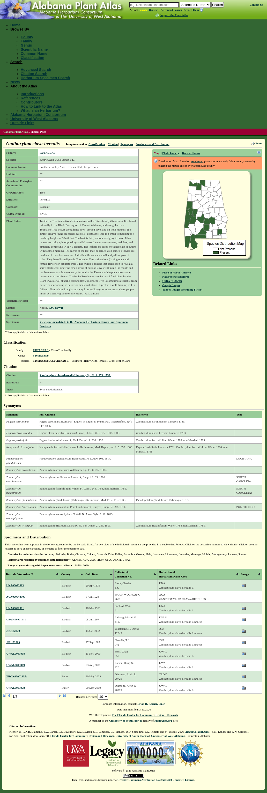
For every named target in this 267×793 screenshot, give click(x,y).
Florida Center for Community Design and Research (82, 735)
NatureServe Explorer (175, 276)
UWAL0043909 (15, 664)
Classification (32, 58)
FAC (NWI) (56, 307)
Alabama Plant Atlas (15, 131)
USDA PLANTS (172, 281)
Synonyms (126, 144)
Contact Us (256, 4)
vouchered (197, 161)
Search (143, 9)
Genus (26, 45)
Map (156, 152)
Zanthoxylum (41, 355)
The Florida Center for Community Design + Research (145, 714)
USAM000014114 (16, 619)
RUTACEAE (47, 152)
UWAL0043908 (15, 653)
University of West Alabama (34, 119)
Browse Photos (191, 152)
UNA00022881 (15, 608)
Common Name (34, 53)
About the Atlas (23, 86)
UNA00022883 (15, 585)
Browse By (19, 29)
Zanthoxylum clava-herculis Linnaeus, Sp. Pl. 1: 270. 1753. (75, 375)
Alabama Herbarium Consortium (38, 115)
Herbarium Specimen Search (45, 78)
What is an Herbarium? (40, 110)
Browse (153, 9)
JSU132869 (13, 642)
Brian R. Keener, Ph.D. (151, 703)
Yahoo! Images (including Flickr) (182, 289)
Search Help (191, 9)
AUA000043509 (15, 596)
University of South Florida (126, 720)
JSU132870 (13, 630)
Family (26, 41)
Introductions (32, 94)
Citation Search (34, 74)
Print (258, 143)
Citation (113, 144)
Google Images (171, 285)
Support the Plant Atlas (174, 15)
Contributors (32, 102)
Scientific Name (34, 49)
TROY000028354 (16, 676)
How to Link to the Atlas (41, 106)
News (15, 82)
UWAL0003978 (15, 687)
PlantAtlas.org (163, 720)
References (30, 98)
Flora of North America (176, 272)
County (27, 37)
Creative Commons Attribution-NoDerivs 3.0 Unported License (155, 779)
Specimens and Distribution (152, 144)
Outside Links (22, 123)
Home (15, 25)
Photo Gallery (170, 152)
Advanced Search (171, 9)
